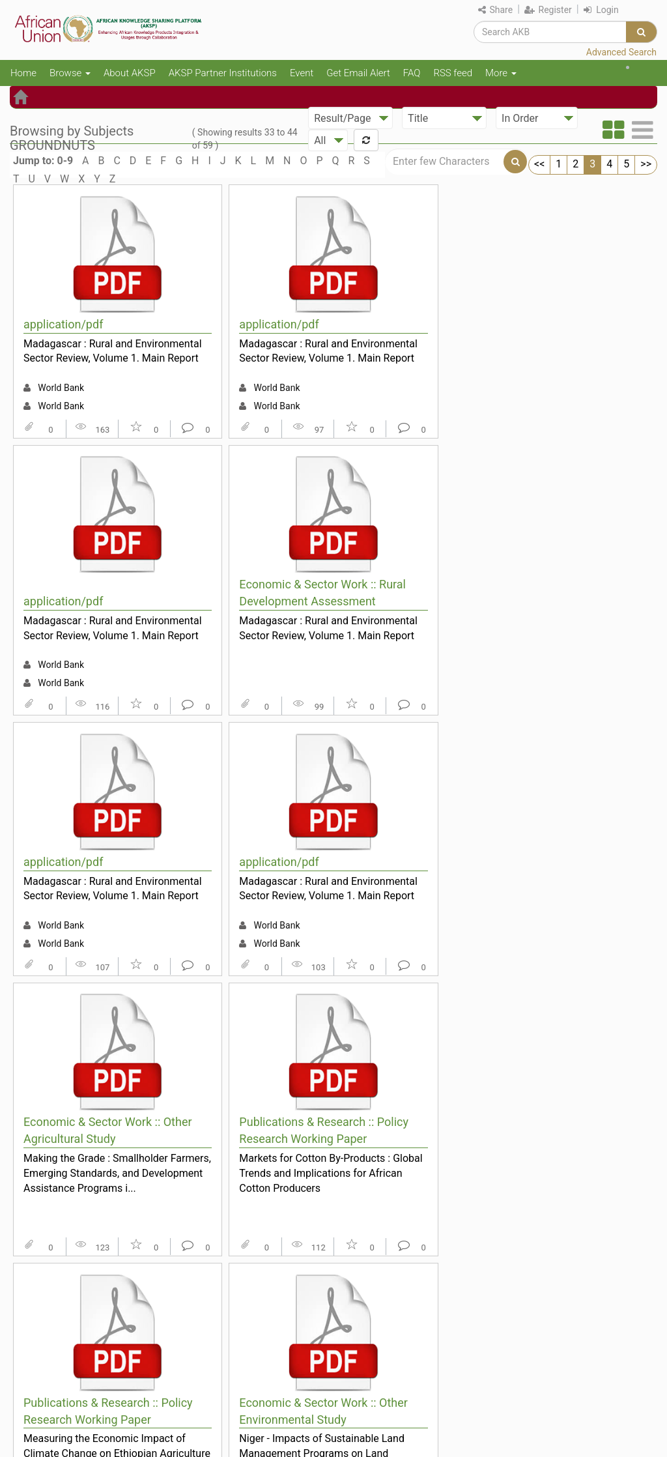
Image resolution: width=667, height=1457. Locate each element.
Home (23, 73)
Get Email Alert (358, 73)
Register (548, 10)
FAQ (412, 73)
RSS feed (452, 73)
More (501, 73)
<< (539, 164)
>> (645, 164)
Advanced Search (621, 52)
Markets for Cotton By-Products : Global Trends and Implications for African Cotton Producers (330, 1173)
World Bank (61, 387)
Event (301, 73)
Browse (70, 73)
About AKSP (130, 73)
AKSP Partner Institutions (223, 73)
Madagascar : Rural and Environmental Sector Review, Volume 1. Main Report (112, 351)
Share (495, 10)
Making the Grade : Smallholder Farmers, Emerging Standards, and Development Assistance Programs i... (117, 1173)
